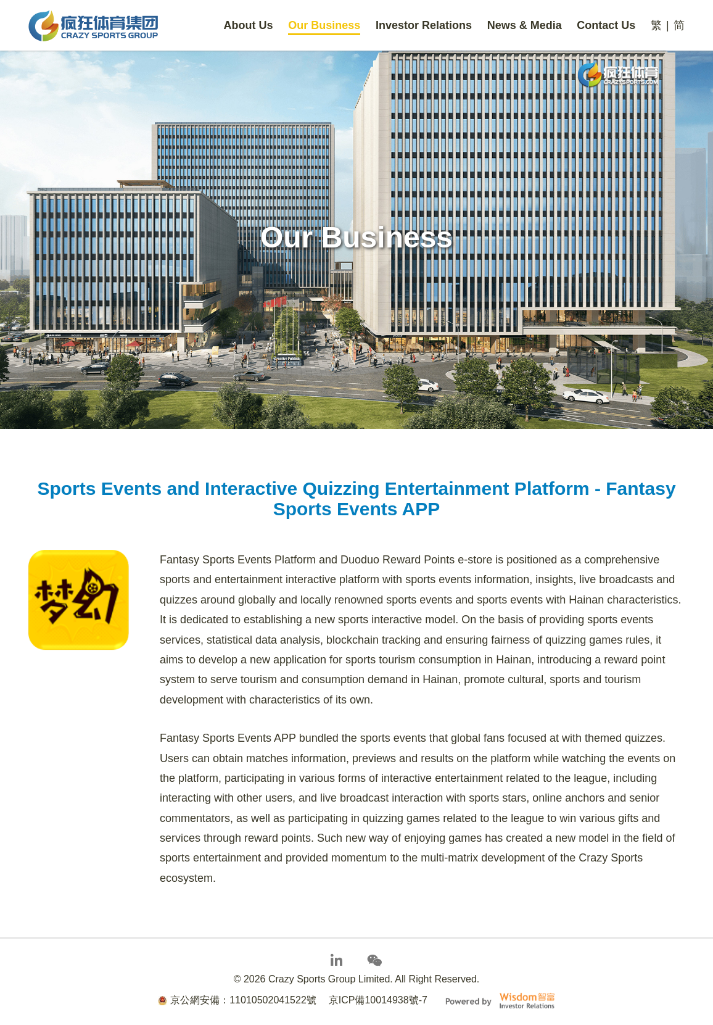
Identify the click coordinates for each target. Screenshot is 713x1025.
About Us (248, 25)
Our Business (324, 25)
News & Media (524, 25)
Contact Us (606, 25)
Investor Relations (424, 25)
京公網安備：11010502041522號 (237, 1000)
